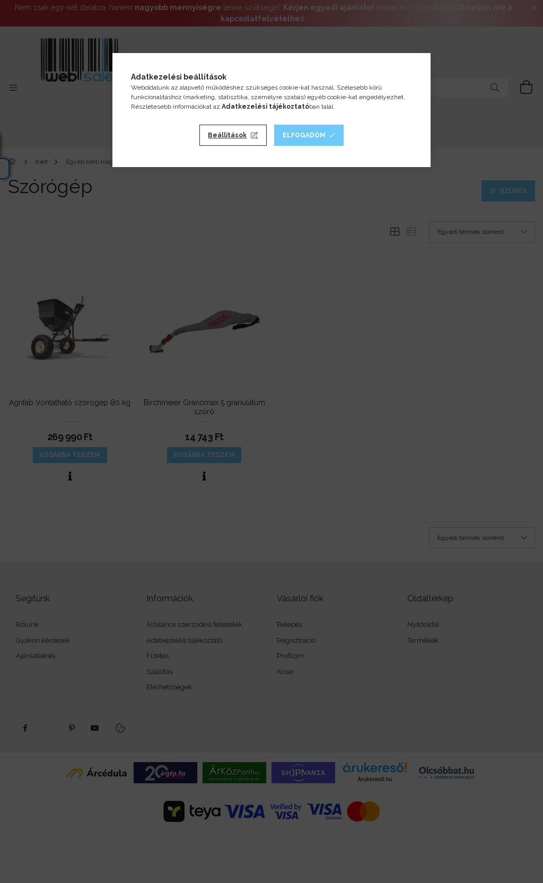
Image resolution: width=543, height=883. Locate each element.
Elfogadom (304, 135)
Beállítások (227, 135)
